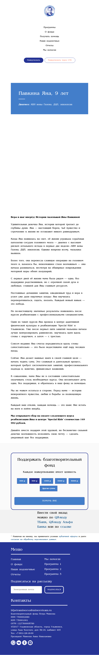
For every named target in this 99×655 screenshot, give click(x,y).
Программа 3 (52, 574)
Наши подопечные (49, 41)
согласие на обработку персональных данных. (34, 540)
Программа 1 (52, 564)
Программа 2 (52, 569)
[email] (26, 589)
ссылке (65, 527)
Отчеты (49, 46)
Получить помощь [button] (49, 37)
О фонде (49, 32)
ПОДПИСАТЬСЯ (54, 590)
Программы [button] (50, 27)
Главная (16, 559)
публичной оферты (68, 537)
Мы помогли (49, 50)
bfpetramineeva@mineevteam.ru (31, 610)
